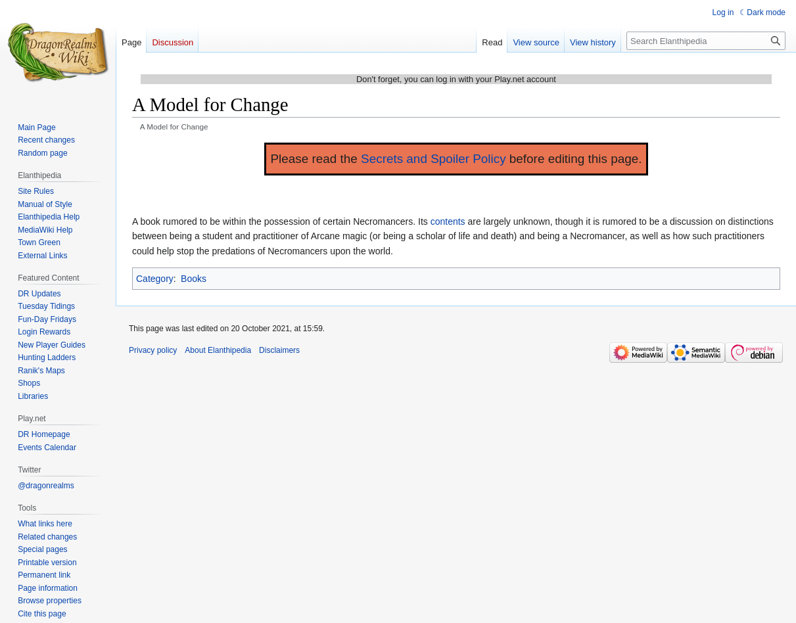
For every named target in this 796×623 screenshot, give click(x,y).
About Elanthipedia (218, 350)
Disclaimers (279, 350)
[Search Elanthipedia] (705, 41)
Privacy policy (153, 350)
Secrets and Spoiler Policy (433, 159)
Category (155, 278)
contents (448, 221)
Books (193, 278)
